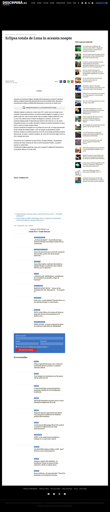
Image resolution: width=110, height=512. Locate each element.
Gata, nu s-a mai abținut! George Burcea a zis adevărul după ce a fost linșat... (49, 302)
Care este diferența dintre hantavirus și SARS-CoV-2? (91, 171)
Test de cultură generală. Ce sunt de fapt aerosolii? (93, 103)
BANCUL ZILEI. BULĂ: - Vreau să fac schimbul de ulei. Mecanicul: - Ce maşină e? (49, 291)
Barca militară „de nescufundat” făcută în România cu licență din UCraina (49, 475)
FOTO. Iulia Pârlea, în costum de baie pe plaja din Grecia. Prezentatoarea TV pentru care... (48, 315)
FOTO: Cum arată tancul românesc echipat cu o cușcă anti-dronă (49, 439)
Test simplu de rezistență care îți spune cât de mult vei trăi (48, 378)
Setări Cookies (82, 490)
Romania (30, 226)
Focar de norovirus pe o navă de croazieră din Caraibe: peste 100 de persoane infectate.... (49, 255)
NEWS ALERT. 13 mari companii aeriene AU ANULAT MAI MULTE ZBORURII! (48, 326)
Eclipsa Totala (20, 226)
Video (74, 3)
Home (7, 35)
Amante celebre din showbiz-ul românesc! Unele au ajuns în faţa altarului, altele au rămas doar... (49, 464)
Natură (52, 3)
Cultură (45, 3)
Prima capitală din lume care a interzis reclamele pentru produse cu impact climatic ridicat (48, 367)
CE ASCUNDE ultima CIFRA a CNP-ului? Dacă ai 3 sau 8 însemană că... (48, 451)
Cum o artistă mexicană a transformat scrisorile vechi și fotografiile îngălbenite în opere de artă (93, 74)
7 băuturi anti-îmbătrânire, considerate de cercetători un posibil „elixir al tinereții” (48, 279)
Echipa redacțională (66, 490)
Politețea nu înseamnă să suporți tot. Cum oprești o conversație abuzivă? (93, 96)
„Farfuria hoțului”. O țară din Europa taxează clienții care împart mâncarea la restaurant (48, 243)
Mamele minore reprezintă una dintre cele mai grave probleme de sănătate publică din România (48, 415)
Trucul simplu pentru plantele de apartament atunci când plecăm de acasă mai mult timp (93, 57)
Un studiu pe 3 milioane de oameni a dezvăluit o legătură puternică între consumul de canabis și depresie (92, 50)
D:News (33, 3)
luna (26, 226)
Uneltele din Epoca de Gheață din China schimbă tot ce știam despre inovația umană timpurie (93, 180)
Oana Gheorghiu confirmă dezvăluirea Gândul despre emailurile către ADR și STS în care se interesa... (48, 267)
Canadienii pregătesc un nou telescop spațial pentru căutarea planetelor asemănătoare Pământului (93, 112)
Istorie (69, 3)
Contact (75, 490)
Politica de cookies (44, 490)
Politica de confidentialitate (37, 348)
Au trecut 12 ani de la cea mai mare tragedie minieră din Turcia (93, 141)
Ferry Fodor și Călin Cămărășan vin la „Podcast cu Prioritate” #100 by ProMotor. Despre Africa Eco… (38, 220)
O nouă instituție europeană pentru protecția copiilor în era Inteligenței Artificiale (47, 391)
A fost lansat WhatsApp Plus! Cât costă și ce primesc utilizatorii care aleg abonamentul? (49, 428)
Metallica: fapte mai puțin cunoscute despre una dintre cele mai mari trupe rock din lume (93, 88)
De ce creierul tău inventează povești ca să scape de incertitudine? (92, 81)
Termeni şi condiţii (55, 490)
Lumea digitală (60, 3)
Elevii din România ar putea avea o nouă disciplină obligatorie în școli (49, 402)
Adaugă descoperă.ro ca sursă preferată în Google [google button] (39, 108)
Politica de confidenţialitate (31, 490)
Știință (39, 3)
